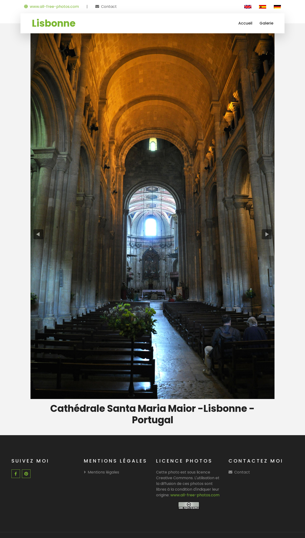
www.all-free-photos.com (51, 6)
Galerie (266, 23)
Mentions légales (101, 471)
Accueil (245, 23)
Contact (109, 6)
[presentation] (38, 234)
